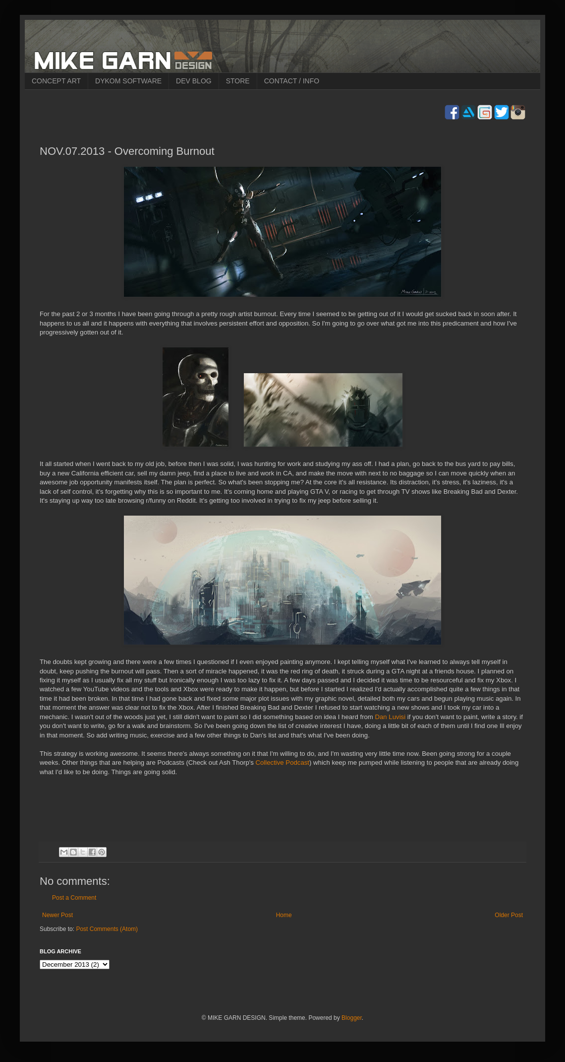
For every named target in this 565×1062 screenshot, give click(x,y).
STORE (238, 81)
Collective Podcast (282, 762)
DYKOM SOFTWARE (128, 81)
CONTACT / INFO (291, 81)
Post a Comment (74, 897)
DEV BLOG (194, 81)
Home (284, 915)
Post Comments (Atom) (107, 929)
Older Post (509, 915)
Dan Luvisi (390, 717)
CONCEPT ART (56, 81)
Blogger (351, 1017)
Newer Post (57, 915)
